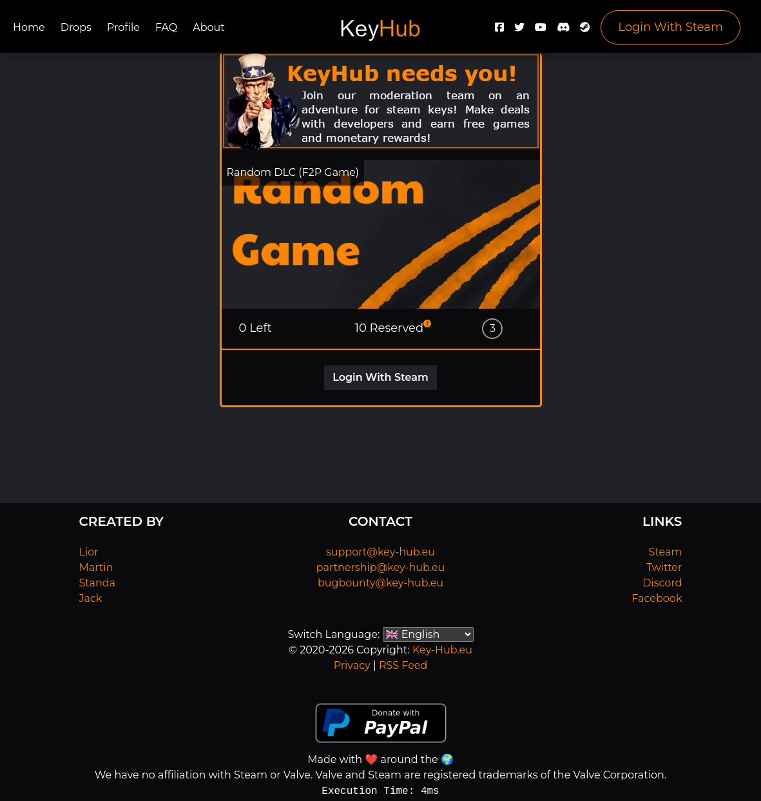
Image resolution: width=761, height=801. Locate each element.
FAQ (166, 27)
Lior (89, 552)
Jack (90, 598)
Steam (665, 552)
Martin (96, 567)
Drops (76, 27)
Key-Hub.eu (442, 650)
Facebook (656, 598)
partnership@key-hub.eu (380, 567)
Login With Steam (670, 27)
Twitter (664, 567)
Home (29, 27)
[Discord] (563, 30)
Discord (662, 583)
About (209, 27)
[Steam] (585, 30)
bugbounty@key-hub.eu (380, 583)
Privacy (352, 665)
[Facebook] (499, 30)
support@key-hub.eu (380, 552)
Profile (123, 27)
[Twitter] (519, 30)
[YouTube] (540, 30)
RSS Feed (403, 665)
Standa (97, 583)
